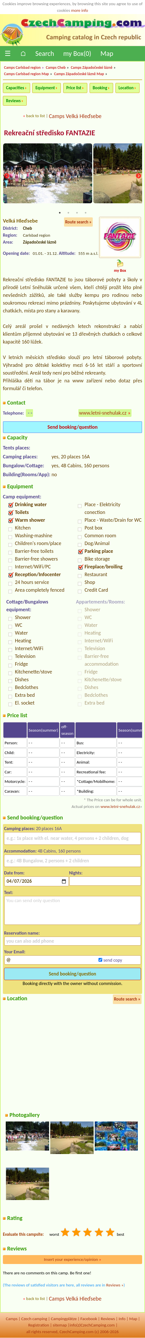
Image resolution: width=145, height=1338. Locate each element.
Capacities (15, 87)
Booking (100, 87)
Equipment (45, 87)
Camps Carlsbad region (22, 67)
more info (79, 10)
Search (44, 53)
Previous (6, 176)
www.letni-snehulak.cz (103, 413)
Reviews (13, 100)
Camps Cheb (56, 67)
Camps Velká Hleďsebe (75, 116)
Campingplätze (64, 1318)
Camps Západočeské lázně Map (79, 73)
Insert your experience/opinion (72, 1259)
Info (122, 1318)
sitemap (60, 1325)
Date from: (14, 873)
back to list (35, 115)
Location (126, 87)
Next (138, 176)
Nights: (75, 873)
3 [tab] (77, 213)
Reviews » (114, 1285)
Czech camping (34, 1318)
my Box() (77, 53)
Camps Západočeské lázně (91, 67)
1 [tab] (60, 213)
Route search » (78, 222)
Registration (38, 1325)
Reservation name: (22, 933)
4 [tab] (85, 213)
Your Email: (15, 951)
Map (106, 53)
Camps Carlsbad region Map (26, 73)
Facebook (88, 1318)
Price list (74, 87)
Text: (8, 892)
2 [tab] (68, 213)
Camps (12, 1318)
